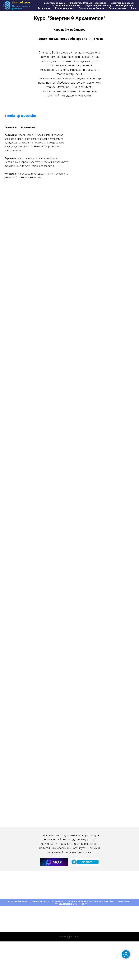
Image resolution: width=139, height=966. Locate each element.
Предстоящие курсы (54, 3)
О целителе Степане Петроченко (88, 3)
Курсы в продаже (64, 8)
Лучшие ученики (117, 8)
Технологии (44, 8)
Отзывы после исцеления (66, 5)
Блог (133, 8)
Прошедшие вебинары (91, 8)
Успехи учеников (125, 5)
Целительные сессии (122, 3)
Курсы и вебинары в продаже (48, 901)
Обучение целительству (98, 5)
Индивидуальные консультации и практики (90, 901)
